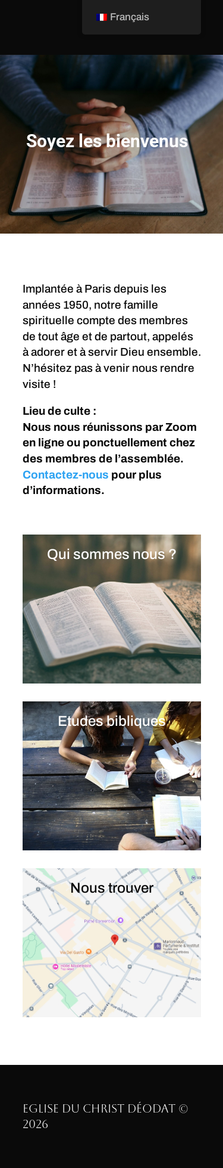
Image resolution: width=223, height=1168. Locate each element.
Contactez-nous (66, 474)
